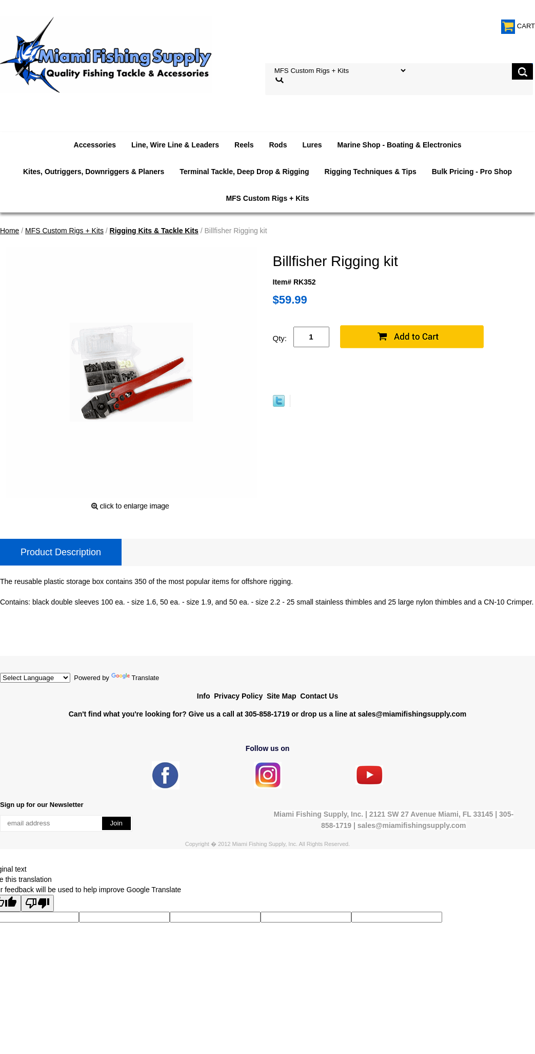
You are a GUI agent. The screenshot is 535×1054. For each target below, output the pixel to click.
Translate (135, 678)
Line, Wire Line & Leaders (175, 145)
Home (9, 231)
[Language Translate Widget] (35, 678)
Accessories (95, 145)
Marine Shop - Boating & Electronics (400, 145)
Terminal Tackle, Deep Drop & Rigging (244, 171)
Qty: (280, 338)
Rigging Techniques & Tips (371, 171)
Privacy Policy (238, 696)
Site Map (281, 696)
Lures (312, 145)
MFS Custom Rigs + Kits (267, 198)
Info (203, 696)
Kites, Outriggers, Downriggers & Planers (93, 171)
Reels (243, 145)
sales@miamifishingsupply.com (412, 714)
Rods (278, 145)
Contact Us (319, 696)
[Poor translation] (37, 903)
